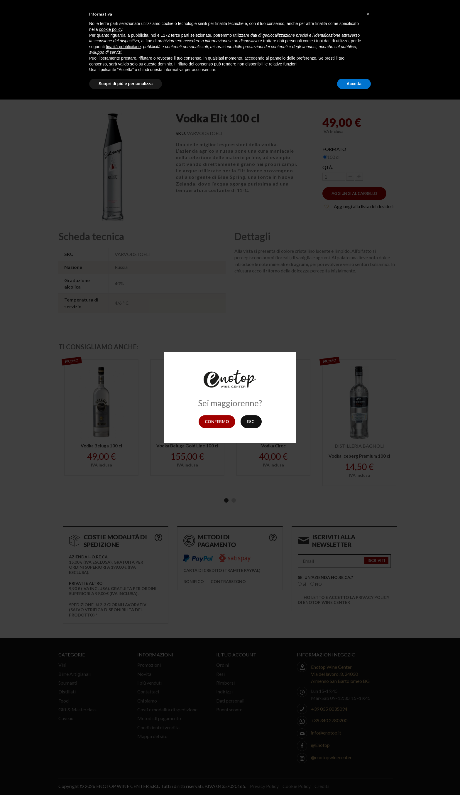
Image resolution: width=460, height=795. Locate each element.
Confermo (217, 421)
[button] (368, 14)
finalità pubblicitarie (123, 46)
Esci (251, 421)
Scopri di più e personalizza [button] (126, 83)
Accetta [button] (353, 83)
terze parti (180, 35)
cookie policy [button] (110, 29)
